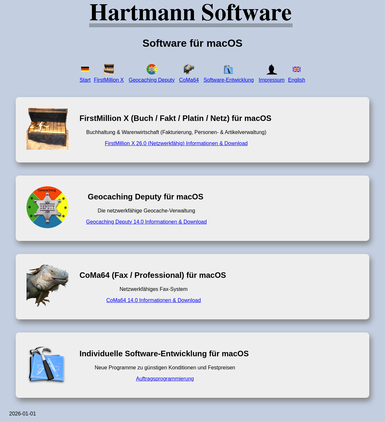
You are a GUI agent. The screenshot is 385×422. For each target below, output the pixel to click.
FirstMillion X (109, 80)
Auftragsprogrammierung (165, 378)
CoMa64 (189, 80)
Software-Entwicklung (228, 80)
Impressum (272, 80)
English (296, 80)
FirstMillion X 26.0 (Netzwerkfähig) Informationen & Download (176, 143)
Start (85, 80)
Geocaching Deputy (152, 80)
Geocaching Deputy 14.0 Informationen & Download (146, 222)
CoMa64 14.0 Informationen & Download (153, 300)
